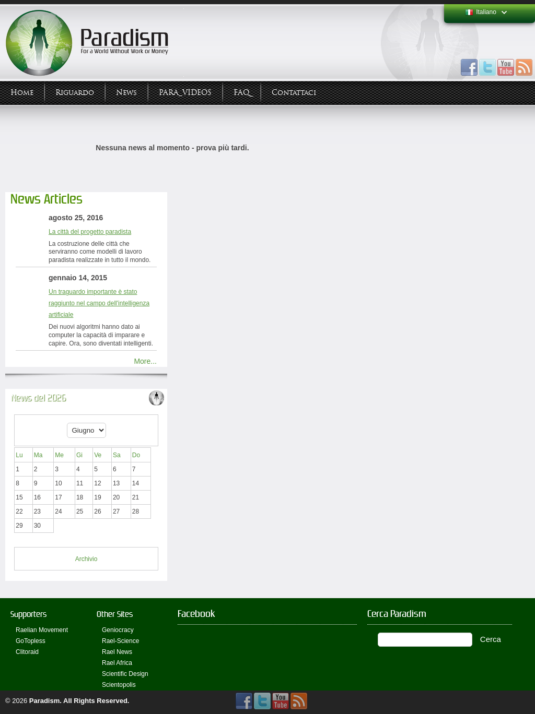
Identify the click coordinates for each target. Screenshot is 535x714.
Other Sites (115, 614)
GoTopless (30, 641)
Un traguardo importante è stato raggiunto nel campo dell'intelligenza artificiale (99, 303)
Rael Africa (117, 663)
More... (145, 361)
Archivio (86, 559)
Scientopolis (119, 684)
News (126, 92)
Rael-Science (120, 641)
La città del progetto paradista (90, 231)
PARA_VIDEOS (185, 92)
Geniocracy (118, 630)
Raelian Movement (42, 630)
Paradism (44, 701)
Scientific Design (125, 673)
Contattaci (294, 92)
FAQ (242, 92)
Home (21, 92)
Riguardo (74, 92)
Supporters (28, 614)
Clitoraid (27, 652)
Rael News (117, 652)
